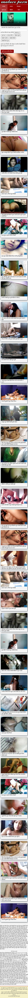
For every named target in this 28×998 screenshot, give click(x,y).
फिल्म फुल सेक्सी (22, 925)
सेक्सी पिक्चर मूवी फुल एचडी (20, 938)
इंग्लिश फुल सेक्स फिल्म (4, 925)
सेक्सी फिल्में (4, 984)
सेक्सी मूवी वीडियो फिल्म (13, 954)
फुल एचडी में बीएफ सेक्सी (9, 927)
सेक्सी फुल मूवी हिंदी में (16, 947)
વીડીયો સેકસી (3, 958)
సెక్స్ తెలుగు (24, 970)
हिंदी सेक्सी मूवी (8, 981)
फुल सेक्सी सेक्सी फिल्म (17, 932)
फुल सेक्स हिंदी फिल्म (9, 929)
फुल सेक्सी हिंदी (25, 932)
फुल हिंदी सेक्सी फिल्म (21, 935)
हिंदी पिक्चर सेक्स (10, 952)
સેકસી (15, 952)
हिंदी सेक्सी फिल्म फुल (14, 2)
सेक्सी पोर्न (13, 966)
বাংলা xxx (20, 961)
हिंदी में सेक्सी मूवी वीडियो (17, 970)
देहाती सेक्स (9, 966)
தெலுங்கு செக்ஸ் (21, 952)
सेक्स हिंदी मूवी (20, 955)
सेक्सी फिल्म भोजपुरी (15, 967)
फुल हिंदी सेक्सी (13, 935)
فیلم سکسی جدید (22, 954)
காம (6, 980)
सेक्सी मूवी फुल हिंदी (12, 973)
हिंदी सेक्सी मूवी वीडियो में (9, 977)
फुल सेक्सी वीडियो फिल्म (7, 932)
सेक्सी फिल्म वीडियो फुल (7, 943)
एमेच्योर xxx (17, 32)
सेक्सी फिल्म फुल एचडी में (7, 940)
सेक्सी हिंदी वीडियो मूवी (11, 965)
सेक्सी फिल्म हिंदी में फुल (9, 945)
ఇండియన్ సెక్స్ (18, 982)
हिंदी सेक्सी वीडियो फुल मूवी (18, 962)
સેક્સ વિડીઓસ (6, 982)
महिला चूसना (17, 35)
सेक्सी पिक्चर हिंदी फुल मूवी (5, 939)
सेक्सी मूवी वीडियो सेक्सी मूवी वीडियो (18, 974)
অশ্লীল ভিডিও (8, 967)
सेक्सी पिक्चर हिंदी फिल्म (12, 980)
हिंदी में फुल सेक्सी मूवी (17, 969)
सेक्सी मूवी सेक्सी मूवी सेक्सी (19, 977)
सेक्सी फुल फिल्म (16, 946)
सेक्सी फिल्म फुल (5, 40)
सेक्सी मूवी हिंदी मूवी (19, 963)
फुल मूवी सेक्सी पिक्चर (12, 928)
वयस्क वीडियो (11, 8)
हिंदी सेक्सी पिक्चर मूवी (15, 981)
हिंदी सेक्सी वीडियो (19, 965)
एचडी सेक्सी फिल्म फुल (13, 925)
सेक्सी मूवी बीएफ (19, 978)
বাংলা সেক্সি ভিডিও (8, 962)
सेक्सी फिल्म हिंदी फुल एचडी (5, 974)
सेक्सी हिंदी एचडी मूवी (20, 966)
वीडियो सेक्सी (16, 956)
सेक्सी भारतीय (5, 38)
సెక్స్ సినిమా (13, 978)
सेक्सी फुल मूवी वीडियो (7, 947)
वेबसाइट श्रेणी (19, 8)
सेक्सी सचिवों (12, 38)
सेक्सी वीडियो (12, 982)
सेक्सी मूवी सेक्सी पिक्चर (21, 973)
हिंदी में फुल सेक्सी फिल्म (11, 976)
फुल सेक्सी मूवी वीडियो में (16, 931)
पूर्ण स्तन (3, 35)
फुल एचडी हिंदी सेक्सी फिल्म (20, 927)
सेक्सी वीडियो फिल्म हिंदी (11, 958)
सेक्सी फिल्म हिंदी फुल (16, 943)
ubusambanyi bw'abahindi (11, 955)
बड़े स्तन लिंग (10, 35)
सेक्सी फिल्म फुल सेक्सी (13, 942)
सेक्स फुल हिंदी (22, 936)
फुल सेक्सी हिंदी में (12, 934)
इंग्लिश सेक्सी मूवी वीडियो (7, 961)
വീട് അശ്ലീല (22, 956)
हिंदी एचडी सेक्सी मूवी (21, 976)
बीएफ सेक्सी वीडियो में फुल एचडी (12, 936)
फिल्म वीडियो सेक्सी (8, 959)
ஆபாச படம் (20, 980)
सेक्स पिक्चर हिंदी (3, 952)
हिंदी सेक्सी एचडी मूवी (10, 963)
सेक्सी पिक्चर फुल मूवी (10, 938)
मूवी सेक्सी (5, 965)
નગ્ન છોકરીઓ (7, 978)
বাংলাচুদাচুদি (4, 969)
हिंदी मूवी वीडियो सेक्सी (11, 984)
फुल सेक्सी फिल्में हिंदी (7, 931)
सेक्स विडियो (18, 958)
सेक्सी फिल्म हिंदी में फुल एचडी (20, 945)
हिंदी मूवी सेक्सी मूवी (4, 973)
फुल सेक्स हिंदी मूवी (17, 929)
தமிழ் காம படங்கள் (17, 959)
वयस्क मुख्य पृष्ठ (4, 8)
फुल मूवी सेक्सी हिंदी (21, 928)
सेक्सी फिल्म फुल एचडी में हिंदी (18, 940)
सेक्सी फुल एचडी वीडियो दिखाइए (6, 946)
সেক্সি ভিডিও (15, 961)
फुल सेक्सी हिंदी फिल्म (4, 934)
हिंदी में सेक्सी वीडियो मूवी (5, 972)
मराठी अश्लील (10, 969)
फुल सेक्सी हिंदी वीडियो (20, 934)
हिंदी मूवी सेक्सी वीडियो (7, 970)
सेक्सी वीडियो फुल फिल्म (15, 972)
